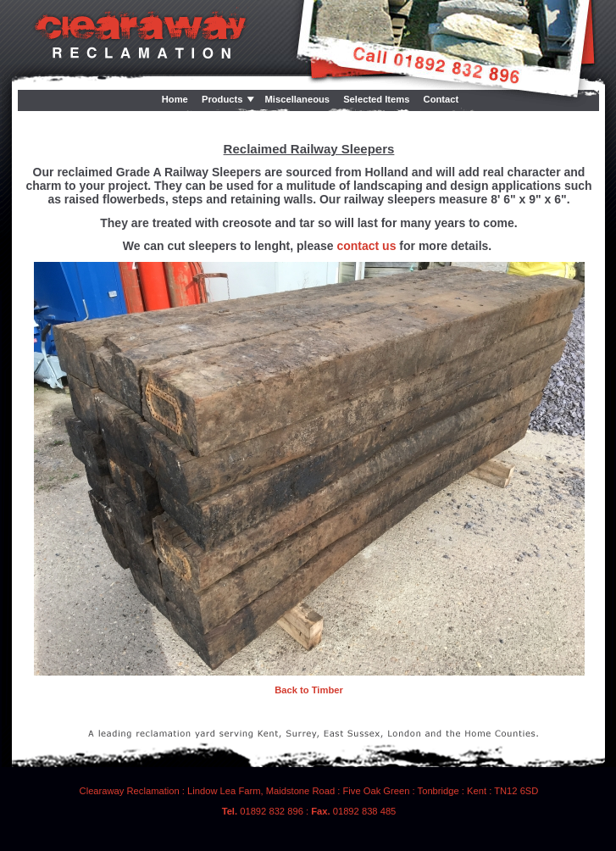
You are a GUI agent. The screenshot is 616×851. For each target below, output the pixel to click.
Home (175, 99)
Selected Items (376, 99)
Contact (441, 99)
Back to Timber (309, 690)
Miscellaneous (297, 99)
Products (222, 99)
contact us (366, 246)
